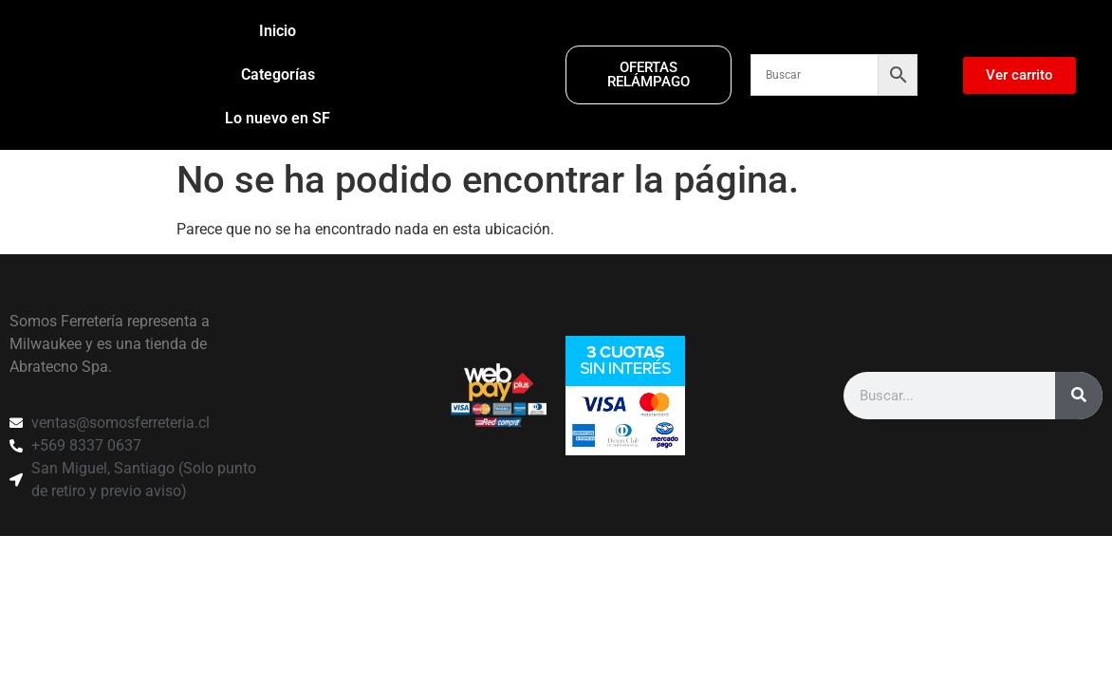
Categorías (278, 74)
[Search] (1079, 417)
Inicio (277, 31)
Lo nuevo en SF (277, 118)
